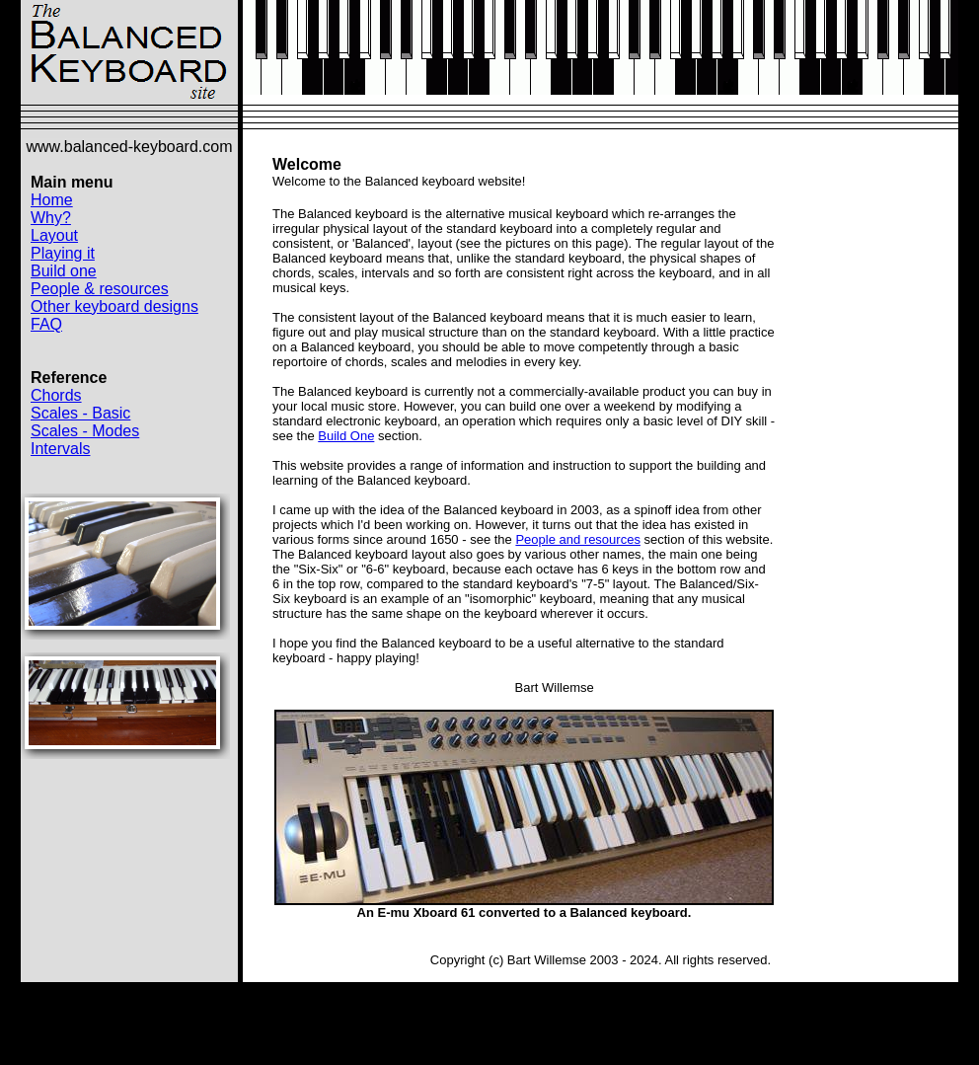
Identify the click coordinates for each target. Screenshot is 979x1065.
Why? (51, 217)
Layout (54, 235)
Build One (346, 435)
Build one (64, 271)
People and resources (577, 539)
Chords (56, 395)
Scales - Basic (80, 413)
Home (52, 199)
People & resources (100, 288)
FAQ (46, 324)
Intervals (60, 448)
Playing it (63, 253)
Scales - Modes (85, 430)
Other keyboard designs (114, 306)
